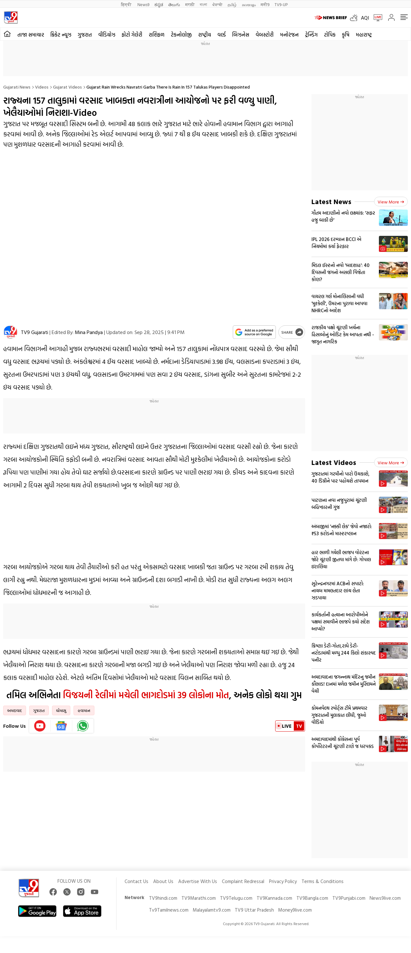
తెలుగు (174, 4)
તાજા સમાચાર (30, 35)
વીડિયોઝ (106, 35)
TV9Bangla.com (312, 898)
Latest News (331, 201)
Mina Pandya (89, 332)
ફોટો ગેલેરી (132, 35)
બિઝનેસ (240, 35)
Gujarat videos (67, 86)
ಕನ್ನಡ (158, 4)
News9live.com (385, 898)
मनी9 (265, 4)
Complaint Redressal (243, 881)
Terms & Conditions (323, 881)
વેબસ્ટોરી (265, 35)
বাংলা (203, 4)
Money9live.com (295, 910)
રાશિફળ (156, 35)
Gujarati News (17, 86)
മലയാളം (249, 4)
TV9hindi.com (163, 898)
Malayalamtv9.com (212, 910)
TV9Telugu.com (236, 898)
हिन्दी (126, 4)
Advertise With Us (197, 881)
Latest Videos (333, 462)
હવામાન (84, 710)
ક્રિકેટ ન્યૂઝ (60, 35)
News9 (143, 4)
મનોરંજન (289, 35)
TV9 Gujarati (34, 332)
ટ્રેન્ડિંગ (311, 35)
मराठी (190, 4)
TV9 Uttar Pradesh (254, 910)
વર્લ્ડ (221, 35)
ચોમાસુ (61, 710)
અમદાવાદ (14, 710)
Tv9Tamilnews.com (168, 910)
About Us (163, 881)
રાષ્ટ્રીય (204, 35)
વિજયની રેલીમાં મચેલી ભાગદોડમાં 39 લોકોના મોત (146, 694)
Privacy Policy (283, 881)
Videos (41, 86)
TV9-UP (281, 4)
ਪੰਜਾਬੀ (217, 4)
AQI (365, 17)
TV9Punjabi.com (348, 898)
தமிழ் (232, 4)
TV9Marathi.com (198, 898)
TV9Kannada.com (274, 898)
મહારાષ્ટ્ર (364, 35)
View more (391, 201)
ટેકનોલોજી (181, 35)
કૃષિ (345, 35)
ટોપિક (330, 35)
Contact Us (136, 881)
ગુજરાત (85, 35)
